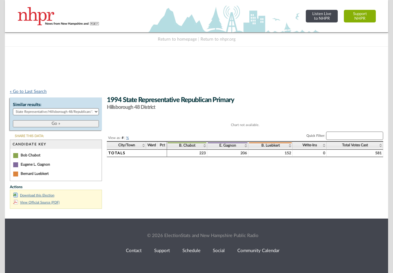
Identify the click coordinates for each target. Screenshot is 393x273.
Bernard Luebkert (35, 174)
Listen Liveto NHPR (321, 16)
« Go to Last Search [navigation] (28, 91)
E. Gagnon (227, 145)
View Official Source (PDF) (36, 202)
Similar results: (27, 105)
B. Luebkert (270, 145)
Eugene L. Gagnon (35, 164)
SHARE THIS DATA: (29, 136)
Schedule (191, 250)
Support (162, 250)
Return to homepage (177, 39)
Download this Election (33, 195)
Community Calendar (258, 250)
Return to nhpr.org (217, 39)
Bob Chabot (30, 155)
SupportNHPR (360, 16)
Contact (134, 250)
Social (219, 250)
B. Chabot (187, 145)
